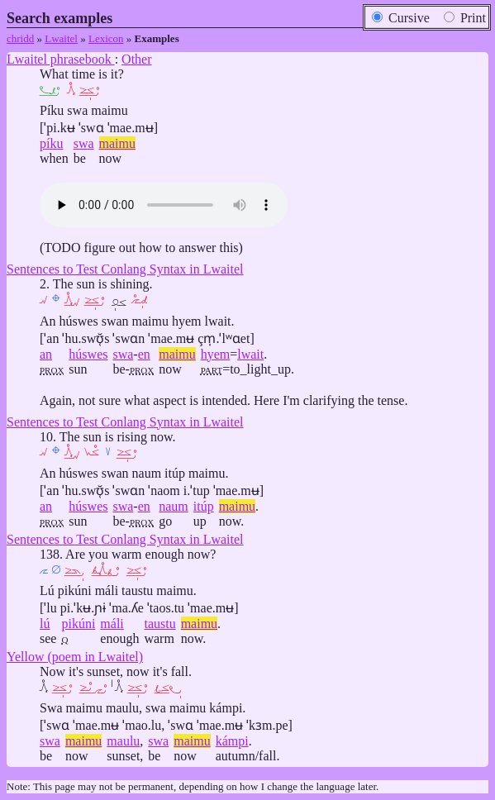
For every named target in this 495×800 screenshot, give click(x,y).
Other (136, 59)
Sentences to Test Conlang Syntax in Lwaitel (125, 269)
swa (84, 143)
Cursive (401, 18)
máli (111, 624)
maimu (117, 143)
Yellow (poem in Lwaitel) (75, 657)
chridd (20, 38)
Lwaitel (61, 38)
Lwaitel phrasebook (61, 59)
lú (45, 624)
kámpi (232, 741)
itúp (203, 506)
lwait (250, 354)
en (144, 354)
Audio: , (164, 205)
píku (51, 143)
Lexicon (106, 38)
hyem (216, 354)
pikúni (78, 624)
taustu (159, 624)
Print (465, 18)
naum (173, 506)
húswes (88, 354)
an (46, 354)
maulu (123, 741)
